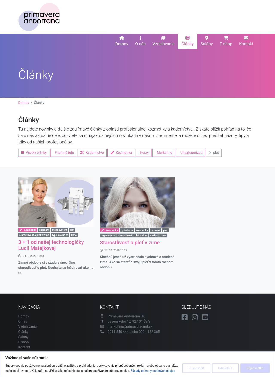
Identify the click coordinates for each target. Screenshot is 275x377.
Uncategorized (191, 153)
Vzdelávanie (164, 41)
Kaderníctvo (92, 153)
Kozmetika (121, 153)
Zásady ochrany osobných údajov (153, 370)
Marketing (164, 153)
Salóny (206, 41)
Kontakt (246, 41)
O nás (140, 41)
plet (214, 153)
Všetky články (34, 153)
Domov (121, 41)
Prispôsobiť (196, 368)
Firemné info (64, 153)
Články (187, 41)
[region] (137, 364)
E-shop (226, 41)
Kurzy (144, 153)
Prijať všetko (255, 368)
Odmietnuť (225, 368)
